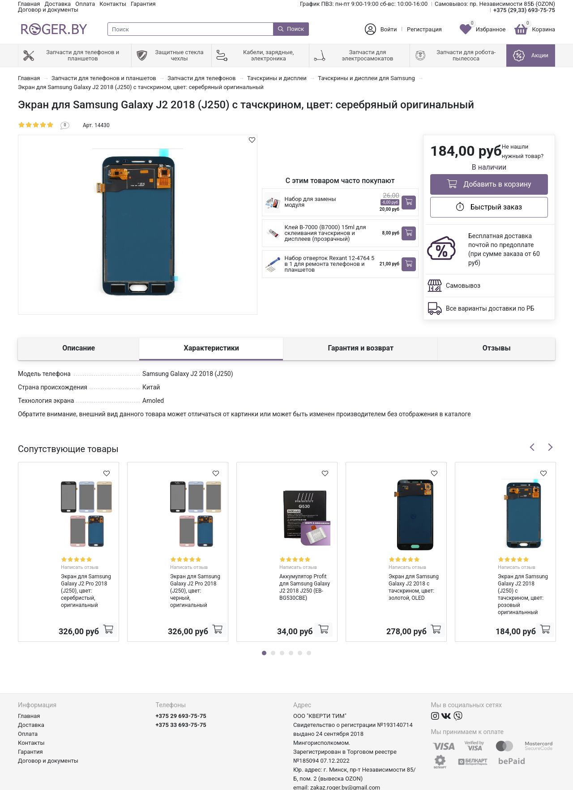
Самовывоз (463, 285)
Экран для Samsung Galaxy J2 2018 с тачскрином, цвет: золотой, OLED (396, 576)
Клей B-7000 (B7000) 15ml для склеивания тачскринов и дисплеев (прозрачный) (325, 233)
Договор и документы (48, 9)
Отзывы (497, 348)
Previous (532, 447)
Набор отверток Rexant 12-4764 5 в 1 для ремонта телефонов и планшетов (330, 264)
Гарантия (143, 3)
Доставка (57, 3)
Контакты (112, 3)
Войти (389, 29)
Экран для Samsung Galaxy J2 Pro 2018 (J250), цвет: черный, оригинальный (176, 576)
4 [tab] (290, 623)
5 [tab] (299, 623)
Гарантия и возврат (360, 348)
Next (550, 447)
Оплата (85, 3)
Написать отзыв (78, 559)
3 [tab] (282, 623)
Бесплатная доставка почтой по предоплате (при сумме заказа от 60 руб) (504, 249)
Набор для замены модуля (310, 202)
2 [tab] (273, 623)
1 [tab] (264, 623)
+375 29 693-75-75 (181, 686)
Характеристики (211, 348)
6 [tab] (308, 623)
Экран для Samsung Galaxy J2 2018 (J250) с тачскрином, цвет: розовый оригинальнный (502, 576)
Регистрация (424, 29)
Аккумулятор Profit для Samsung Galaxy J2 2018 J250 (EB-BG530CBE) (284, 576)
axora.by (544, 783)
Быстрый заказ (489, 206)
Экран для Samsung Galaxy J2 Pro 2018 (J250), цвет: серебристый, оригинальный (67, 576)
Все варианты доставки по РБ (490, 308)
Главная (29, 3)
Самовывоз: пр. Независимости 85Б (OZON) (495, 3)
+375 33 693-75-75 (181, 695)
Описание (78, 348)
